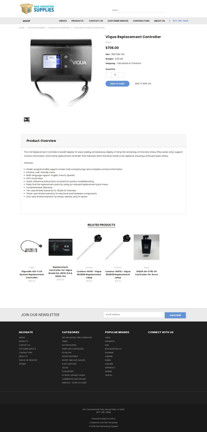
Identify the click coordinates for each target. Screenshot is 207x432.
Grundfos (109, 340)
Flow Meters (68, 370)
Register (33, 359)
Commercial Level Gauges (74, 378)
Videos (63, 20)
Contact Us (96, 20)
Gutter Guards (69, 344)
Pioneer (108, 370)
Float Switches (69, 363)
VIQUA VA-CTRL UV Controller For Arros (146, 273)
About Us (159, 20)
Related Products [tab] (101, 225)
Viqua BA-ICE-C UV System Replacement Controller (32, 274)
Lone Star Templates (109, 421)
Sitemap (22, 363)
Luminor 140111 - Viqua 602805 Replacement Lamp (89, 274)
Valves (65, 367)
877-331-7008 (180, 20)
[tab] (103, 140)
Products (77, 20)
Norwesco (110, 367)
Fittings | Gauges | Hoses (73, 374)
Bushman (109, 352)
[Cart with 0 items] (187, 9)
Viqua (107, 337)
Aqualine (109, 363)
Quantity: (110, 69)
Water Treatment (70, 355)
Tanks (65, 340)
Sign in (22, 359)
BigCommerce (108, 418)
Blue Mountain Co (113, 348)
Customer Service (118, 20)
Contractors (141, 20)
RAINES (108, 359)
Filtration (66, 352)
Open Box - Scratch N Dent (74, 382)
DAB (107, 344)
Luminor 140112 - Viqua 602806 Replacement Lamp (118, 274)
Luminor (108, 355)
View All (108, 374)
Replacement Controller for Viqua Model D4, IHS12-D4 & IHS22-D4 (60, 272)
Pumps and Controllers (73, 348)
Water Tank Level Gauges (73, 359)
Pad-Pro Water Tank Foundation (77, 337)
